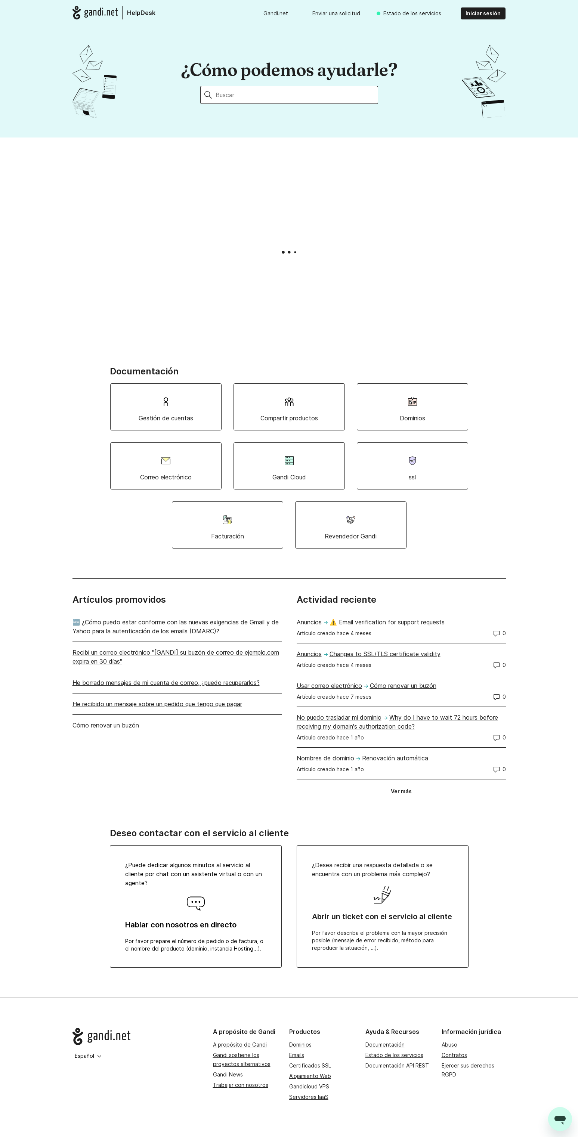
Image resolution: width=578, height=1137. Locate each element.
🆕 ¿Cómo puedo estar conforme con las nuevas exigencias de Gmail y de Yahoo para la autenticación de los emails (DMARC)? (175, 626)
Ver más (404, 792)
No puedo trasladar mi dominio (339, 717)
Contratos (454, 1055)
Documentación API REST (397, 1065)
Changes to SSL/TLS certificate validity (385, 654)
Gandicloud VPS (309, 1086)
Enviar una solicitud (336, 13)
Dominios (300, 1044)
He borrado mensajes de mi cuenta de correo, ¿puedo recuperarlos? (166, 682)
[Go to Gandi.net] (136, 1036)
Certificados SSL (310, 1065)
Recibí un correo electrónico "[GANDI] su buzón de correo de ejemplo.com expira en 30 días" (175, 657)
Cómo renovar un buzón (105, 725)
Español (88, 1056)
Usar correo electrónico (329, 685)
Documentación (385, 1044)
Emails (296, 1055)
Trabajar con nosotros (240, 1085)
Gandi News (228, 1074)
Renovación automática (395, 758)
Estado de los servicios (412, 13)
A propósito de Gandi (240, 1044)
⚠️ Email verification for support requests (387, 622)
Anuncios (309, 622)
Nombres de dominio (325, 758)
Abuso (449, 1044)
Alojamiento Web (310, 1076)
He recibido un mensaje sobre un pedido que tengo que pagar (157, 704)
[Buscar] (297, 95)
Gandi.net (275, 13)
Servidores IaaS (308, 1097)
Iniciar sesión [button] (483, 13)
